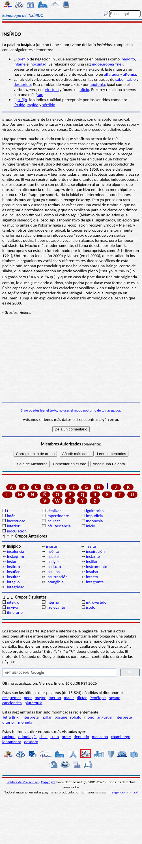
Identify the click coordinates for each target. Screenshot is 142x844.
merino (55, 697)
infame (19, 64)
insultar (13, 576)
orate (66, 736)
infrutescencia (58, 525)
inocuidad (37, 64)
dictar (82, 697)
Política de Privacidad (23, 782)
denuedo (81, 736)
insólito (52, 551)
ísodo (90, 607)
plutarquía (33, 702)
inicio (90, 525)
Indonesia (94, 520)
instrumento (96, 566)
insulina (53, 571)
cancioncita (12, 702)
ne (119, 64)
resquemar (11, 697)
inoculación (17, 531)
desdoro (31, 741)
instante (93, 556)
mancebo (100, 736)
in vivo (12, 607)
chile (43, 736)
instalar (52, 556)
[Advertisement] (71, 358)
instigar (52, 561)
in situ (91, 546)
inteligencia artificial (123, 792)
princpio (51, 89)
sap (40, 94)
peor (28, 697)
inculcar (53, 520)
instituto (53, 566)
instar (11, 561)
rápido (32, 104)
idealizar (53, 510)
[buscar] (58, 672)
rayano (114, 697)
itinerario (15, 612)
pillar (47, 717)
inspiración (95, 551)
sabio (130, 79)
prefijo (23, 59)
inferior (13, 525)
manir (69, 697)
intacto (92, 576)
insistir (51, 546)
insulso (92, 571)
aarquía (111, 74)
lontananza (11, 741)
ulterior (8, 722)
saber (119, 79)
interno (52, 602)
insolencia (15, 551)
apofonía (97, 84)
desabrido (22, 84)
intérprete (123, 717)
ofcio (84, 89)
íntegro (13, 602)
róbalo (75, 717)
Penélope (98, 697)
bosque (61, 717)
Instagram (15, 556)
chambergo (120, 736)
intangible (54, 581)
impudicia (94, 515)
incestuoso (16, 520)
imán (11, 515)
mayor (40, 697)
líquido (19, 104)
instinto (13, 566)
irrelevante (55, 607)
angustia (104, 717)
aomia (129, 74)
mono (89, 717)
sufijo (22, 99)
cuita (54, 736)
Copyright (48, 782)
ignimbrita (95, 510)
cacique (8, 736)
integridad (15, 587)
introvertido (96, 602)
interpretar (30, 717)
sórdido (48, 104)
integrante (95, 581)
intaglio (13, 581)
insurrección (57, 576)
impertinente (57, 515)
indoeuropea (103, 64)
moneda (25, 722)
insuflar (13, 571)
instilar (92, 561)
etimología (27, 736)
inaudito (128, 59)
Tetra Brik (10, 717)
